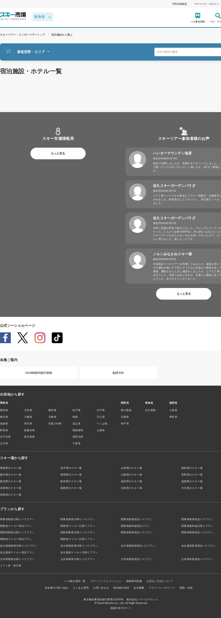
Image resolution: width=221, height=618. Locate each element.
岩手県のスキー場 (71, 467)
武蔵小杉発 (55, 423)
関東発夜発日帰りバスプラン (77, 519)
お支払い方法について (160, 581)
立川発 (4, 443)
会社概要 (139, 587)
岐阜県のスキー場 (71, 481)
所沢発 (28, 423)
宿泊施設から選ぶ (62, 34)
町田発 (4, 430)
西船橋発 (78, 430)
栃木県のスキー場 (10, 474)
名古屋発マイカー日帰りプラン (79, 552)
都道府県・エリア (33, 52)
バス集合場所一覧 (75, 581)
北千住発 (5, 436)
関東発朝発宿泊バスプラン (137, 519)
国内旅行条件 (121, 587)
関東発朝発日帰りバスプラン (17, 519)
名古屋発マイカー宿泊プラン (17, 552)
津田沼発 (78, 436)
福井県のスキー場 (131, 481)
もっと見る (58, 153)
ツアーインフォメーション (106, 581)
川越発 (28, 416)
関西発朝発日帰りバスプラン (17, 532)
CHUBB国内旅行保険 (38, 372)
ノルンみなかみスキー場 (172, 254)
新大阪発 (126, 410)
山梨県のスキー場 (131, 474)
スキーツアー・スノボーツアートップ (22, 34)
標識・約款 (186, 587)
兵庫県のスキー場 (10, 488)
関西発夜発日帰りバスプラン (77, 532)
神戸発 (125, 423)
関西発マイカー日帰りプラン (77, 539)
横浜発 (52, 410)
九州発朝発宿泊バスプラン (137, 559)
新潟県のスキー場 (10, 481)
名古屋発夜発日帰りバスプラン (79, 545)
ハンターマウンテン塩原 (172, 153)
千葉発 (77, 443)
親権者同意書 (134, 581)
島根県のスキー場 (71, 488)
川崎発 (52, 416)
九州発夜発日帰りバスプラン (77, 559)
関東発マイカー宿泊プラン (16, 525)
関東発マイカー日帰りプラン (77, 525)
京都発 (125, 416)
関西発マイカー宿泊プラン (16, 539)
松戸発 (77, 410)
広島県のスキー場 (131, 488)
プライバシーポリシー (162, 587)
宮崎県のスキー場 (10, 494)
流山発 (77, 423)
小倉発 (173, 410)
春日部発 (29, 436)
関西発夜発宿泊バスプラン (137, 532)
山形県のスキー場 (131, 467)
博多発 (173, 416)
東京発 (4, 416)
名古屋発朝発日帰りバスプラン (18, 545)
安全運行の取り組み (57, 587)
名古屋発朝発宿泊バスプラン (138, 545)
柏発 (75, 416)
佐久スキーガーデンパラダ (174, 186)
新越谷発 (29, 430)
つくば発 (102, 423)
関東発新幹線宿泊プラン (135, 525)
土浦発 (101, 430)
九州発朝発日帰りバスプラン (17, 559)
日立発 (101, 416)
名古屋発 (150, 410)
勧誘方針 (118, 372)
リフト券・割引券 (10, 565)
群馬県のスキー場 (71, 474)
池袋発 (4, 423)
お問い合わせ (101, 587)
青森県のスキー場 (10, 467)
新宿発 (4, 410)
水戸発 (101, 410)
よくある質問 (81, 587)
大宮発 (28, 410)
